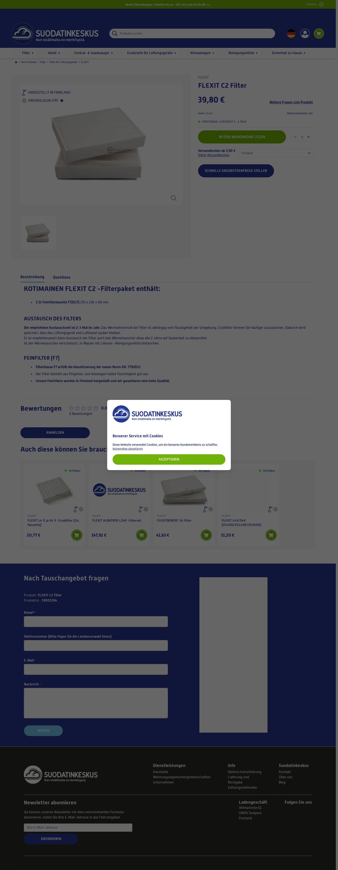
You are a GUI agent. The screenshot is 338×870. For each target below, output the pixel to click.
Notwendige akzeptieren (128, 448)
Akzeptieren (169, 459)
